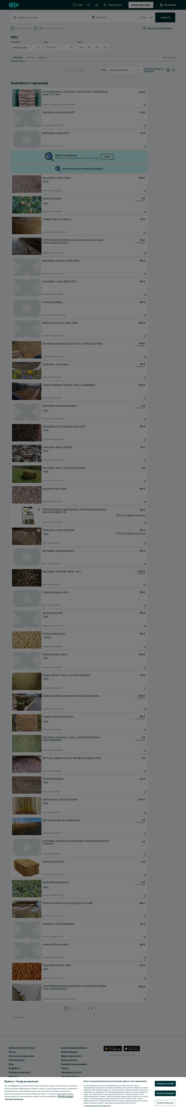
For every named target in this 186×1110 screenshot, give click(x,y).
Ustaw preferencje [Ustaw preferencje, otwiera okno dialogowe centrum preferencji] (165, 1103)
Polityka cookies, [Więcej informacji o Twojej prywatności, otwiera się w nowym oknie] (65, 1096)
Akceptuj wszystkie (165, 1083)
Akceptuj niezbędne (165, 1093)
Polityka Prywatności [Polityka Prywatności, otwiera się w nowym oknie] (14, 1099)
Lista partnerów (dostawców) (97, 1106)
